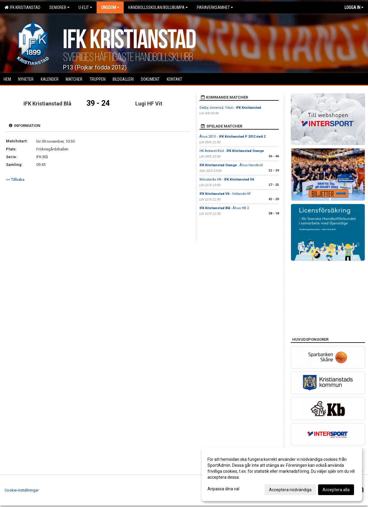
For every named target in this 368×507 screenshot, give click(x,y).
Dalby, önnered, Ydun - (230, 108)
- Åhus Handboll (231, 165)
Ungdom (110, 7)
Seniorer (59, 7)
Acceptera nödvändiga (290, 489)
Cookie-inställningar (21, 490)
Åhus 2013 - (232, 137)
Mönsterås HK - (226, 179)
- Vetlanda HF (225, 194)
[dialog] (282, 474)
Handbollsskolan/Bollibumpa (158, 7)
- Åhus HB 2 (224, 208)
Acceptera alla (336, 489)
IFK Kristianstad (22, 7)
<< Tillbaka (15, 179)
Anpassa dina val (223, 488)
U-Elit (85, 7)
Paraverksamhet (215, 7)
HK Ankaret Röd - (231, 151)
